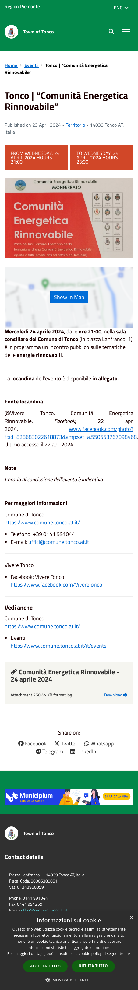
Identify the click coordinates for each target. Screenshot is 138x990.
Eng (121, 7)
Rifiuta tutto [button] (93, 965)
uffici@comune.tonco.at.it (58, 542)
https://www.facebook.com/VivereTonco (56, 584)
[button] (69, 980)
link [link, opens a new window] (127, 953)
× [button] (131, 918)
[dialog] (69, 950)
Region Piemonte (22, 6)
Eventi (31, 65)
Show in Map (69, 297)
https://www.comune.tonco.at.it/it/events (58, 646)
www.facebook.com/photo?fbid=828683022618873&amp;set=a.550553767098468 (71, 433)
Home (11, 65)
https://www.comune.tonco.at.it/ (42, 522)
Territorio (76, 125)
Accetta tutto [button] (45, 966)
